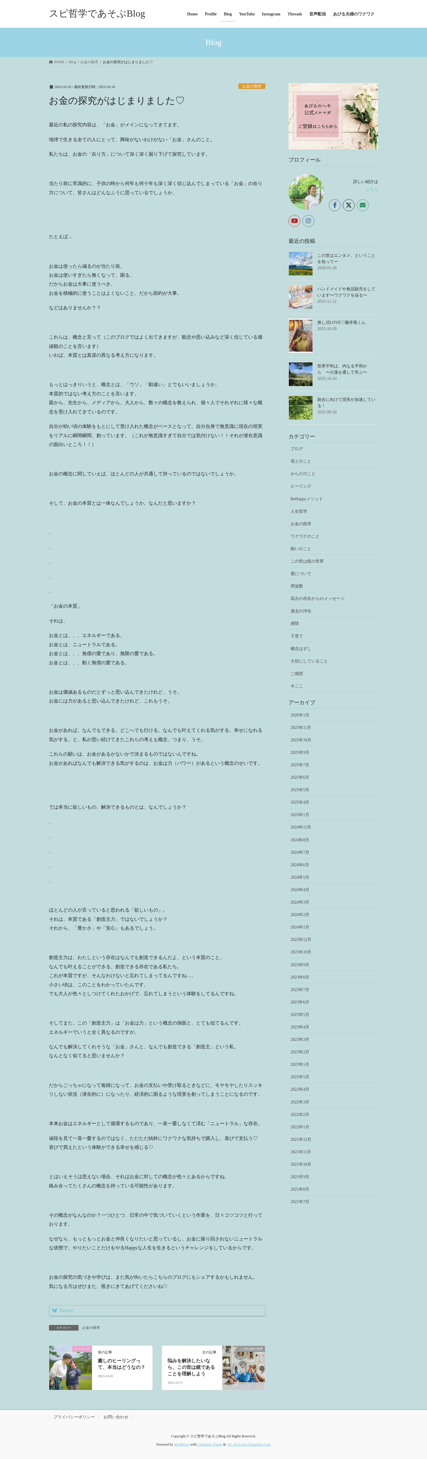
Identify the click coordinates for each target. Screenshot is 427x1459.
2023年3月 (300, 1039)
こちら (372, 189)
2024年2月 (300, 914)
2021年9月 (300, 1177)
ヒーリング (301, 486)
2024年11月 (301, 827)
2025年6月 (300, 777)
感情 (295, 623)
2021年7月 (300, 1202)
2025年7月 (300, 765)
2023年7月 (300, 989)
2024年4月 (300, 890)
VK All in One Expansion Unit (249, 1444)
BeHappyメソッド (307, 499)
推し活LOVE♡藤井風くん (341, 322)
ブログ (297, 449)
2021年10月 (301, 1164)
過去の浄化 (301, 611)
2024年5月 (300, 877)
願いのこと (301, 549)
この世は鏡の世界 (307, 561)
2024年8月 (300, 840)
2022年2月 (300, 1114)
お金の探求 (252, 86)
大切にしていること (309, 661)
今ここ (297, 686)
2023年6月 (300, 1002)
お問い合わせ (115, 1417)
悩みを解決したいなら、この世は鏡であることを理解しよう (191, 1367)
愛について (301, 573)
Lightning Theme (209, 1444)
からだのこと (303, 474)
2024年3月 (300, 902)
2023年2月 (300, 1052)
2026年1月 (300, 715)
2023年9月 (300, 965)
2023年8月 (300, 977)
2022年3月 (300, 1102)
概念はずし (301, 648)
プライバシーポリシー (74, 1417)
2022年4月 (300, 1089)
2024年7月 (300, 852)
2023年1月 (300, 1064)
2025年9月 (300, 752)
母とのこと (301, 461)
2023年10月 (301, 952)
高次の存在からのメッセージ (318, 598)
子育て (297, 636)
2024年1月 (300, 927)
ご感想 (297, 673)
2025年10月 (301, 740)
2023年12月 (301, 939)
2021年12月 (301, 1139)
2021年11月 (301, 1152)
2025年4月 (300, 802)
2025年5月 (300, 790)
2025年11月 (301, 727)
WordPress (181, 1444)
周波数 (297, 586)
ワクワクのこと (305, 536)
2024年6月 (300, 865)
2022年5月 (300, 1077)
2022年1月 (300, 1127)
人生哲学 (299, 511)
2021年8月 (300, 1189)
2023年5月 (300, 1014)
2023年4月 (300, 1027)
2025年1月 (300, 815)
